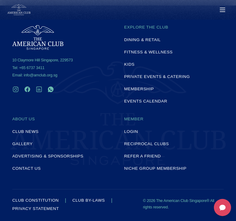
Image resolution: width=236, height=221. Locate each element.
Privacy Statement (35, 209)
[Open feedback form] (222, 207)
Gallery (22, 144)
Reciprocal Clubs (146, 144)
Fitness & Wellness (148, 52)
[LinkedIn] (39, 89)
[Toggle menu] (222, 10)
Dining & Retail (142, 39)
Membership (139, 89)
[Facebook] (27, 89)
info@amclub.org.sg (40, 75)
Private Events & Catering (157, 76)
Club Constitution (35, 200)
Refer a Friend (142, 156)
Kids (129, 64)
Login (131, 131)
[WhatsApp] (50, 89)
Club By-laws (88, 200)
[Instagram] (15, 89)
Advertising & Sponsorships (47, 156)
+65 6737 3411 (31, 67)
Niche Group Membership (155, 168)
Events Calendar (145, 101)
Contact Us (26, 168)
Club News (25, 131)
